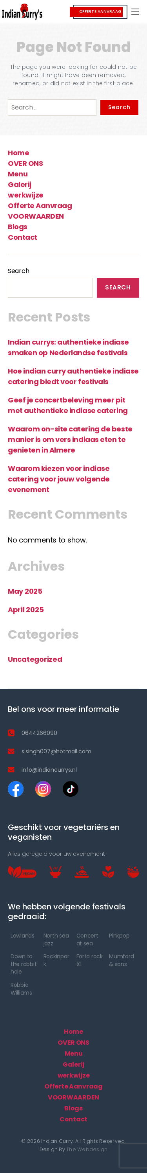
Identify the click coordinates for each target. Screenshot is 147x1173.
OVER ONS (25, 163)
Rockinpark (56, 960)
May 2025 (25, 591)
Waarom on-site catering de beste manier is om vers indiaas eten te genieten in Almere (70, 439)
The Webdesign (86, 1149)
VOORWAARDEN (36, 216)
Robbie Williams (21, 989)
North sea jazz (56, 939)
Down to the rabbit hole (23, 963)
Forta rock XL (89, 960)
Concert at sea (87, 939)
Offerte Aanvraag (40, 205)
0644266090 (39, 733)
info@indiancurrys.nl (49, 770)
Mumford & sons (121, 960)
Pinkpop (119, 935)
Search (18, 270)
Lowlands (22, 935)
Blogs (17, 227)
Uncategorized (35, 659)
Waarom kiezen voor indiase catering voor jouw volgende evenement (59, 478)
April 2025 (26, 609)
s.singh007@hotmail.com (56, 751)
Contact (22, 237)
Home (18, 153)
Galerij (19, 184)
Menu (17, 174)
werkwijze (26, 195)
